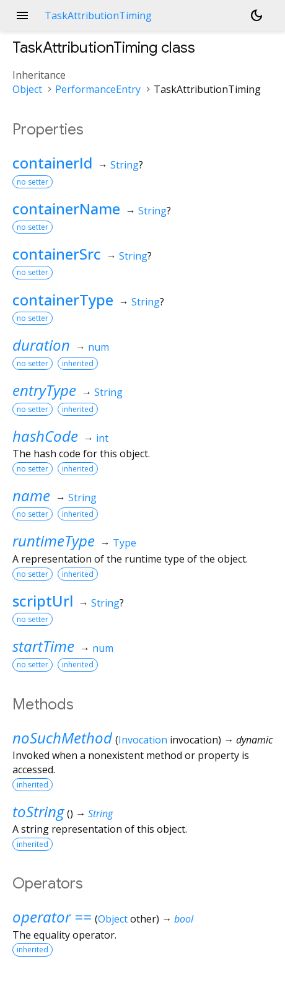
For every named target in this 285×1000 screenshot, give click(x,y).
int (102, 438)
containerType (62, 299)
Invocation (142, 740)
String (124, 165)
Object (27, 89)
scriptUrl (42, 600)
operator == (52, 916)
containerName (66, 208)
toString (38, 811)
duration (41, 345)
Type (124, 543)
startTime (43, 646)
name (31, 495)
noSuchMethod (62, 737)
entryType (44, 390)
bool (183, 919)
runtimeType (53, 540)
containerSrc (56, 253)
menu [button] (22, 15)
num (98, 347)
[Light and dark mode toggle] (256, 15)
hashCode (45, 436)
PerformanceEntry (98, 89)
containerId (52, 162)
